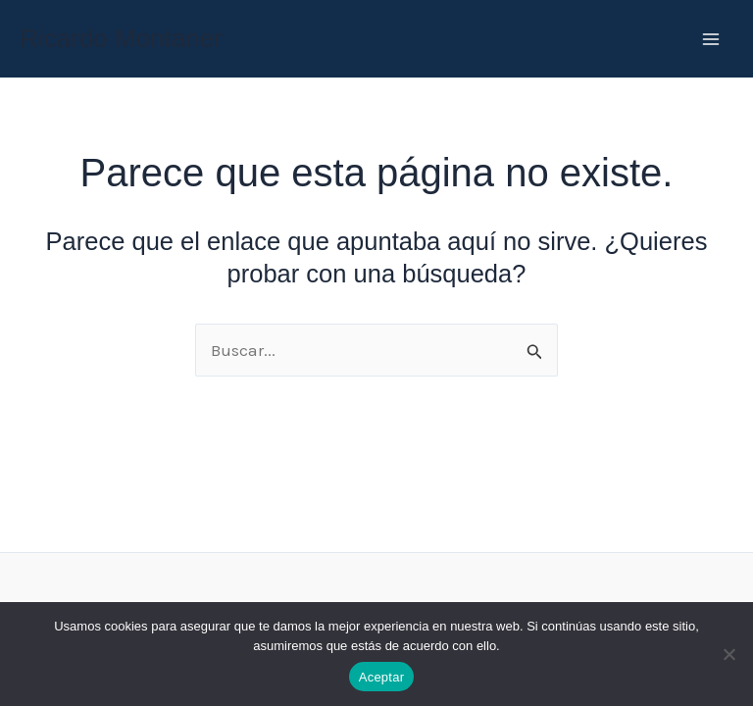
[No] (728, 654)
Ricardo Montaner (121, 38)
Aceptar (382, 677)
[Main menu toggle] (711, 39)
